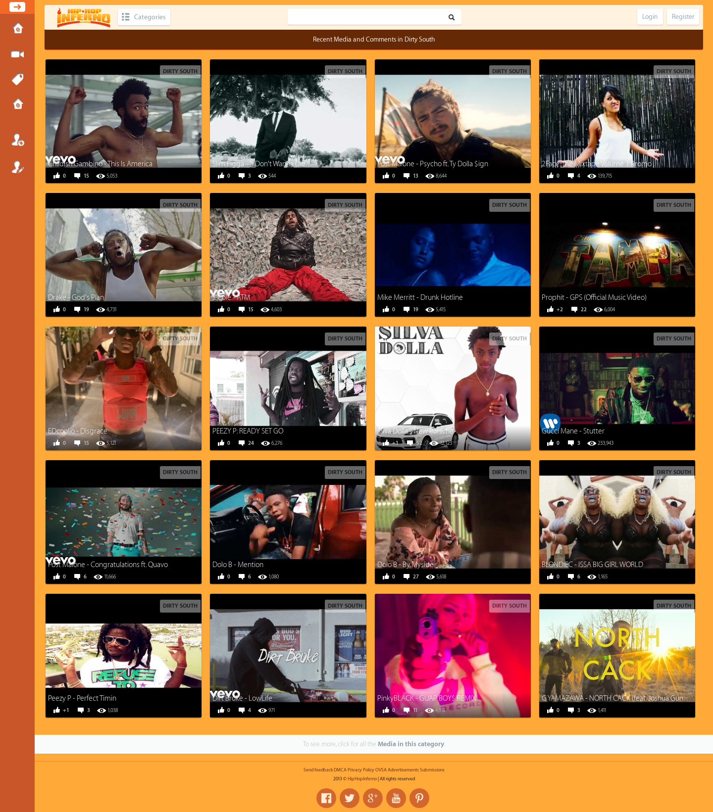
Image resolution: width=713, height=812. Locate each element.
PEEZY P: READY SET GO (247, 431)
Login (17, 139)
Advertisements (403, 769)
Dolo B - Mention (237, 565)
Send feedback (318, 769)
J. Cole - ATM (231, 297)
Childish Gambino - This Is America (100, 164)
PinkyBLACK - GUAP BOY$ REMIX (426, 698)
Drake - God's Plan (76, 297)
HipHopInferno (362, 778)
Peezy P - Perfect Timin (82, 698)
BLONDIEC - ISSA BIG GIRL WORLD (592, 565)
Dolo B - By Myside (405, 565)
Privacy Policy (361, 769)
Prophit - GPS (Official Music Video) (594, 297)
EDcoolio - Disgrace (77, 431)
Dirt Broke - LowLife (242, 698)
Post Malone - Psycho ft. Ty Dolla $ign (432, 164)
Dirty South (180, 71)
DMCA (340, 769)
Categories (149, 17)
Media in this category (411, 744)
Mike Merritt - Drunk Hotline (420, 297)
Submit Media (17, 54)
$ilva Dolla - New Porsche (415, 431)
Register (17, 166)
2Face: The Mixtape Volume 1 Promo (597, 164)
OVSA (381, 769)
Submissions (17, 105)
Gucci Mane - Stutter (573, 431)
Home (17, 29)
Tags (17, 79)
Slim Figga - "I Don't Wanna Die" (260, 164)
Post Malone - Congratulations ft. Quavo (108, 565)
